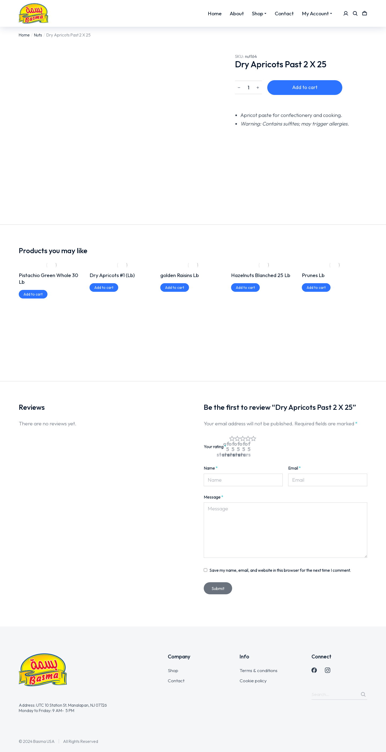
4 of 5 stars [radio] (248, 446)
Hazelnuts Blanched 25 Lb (260, 275)
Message (214, 497)
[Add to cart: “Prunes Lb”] (316, 287)
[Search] (363, 694)
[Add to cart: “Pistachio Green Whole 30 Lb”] (33, 294)
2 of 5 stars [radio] (237, 446)
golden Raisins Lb (179, 275)
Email (294, 468)
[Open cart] (364, 13)
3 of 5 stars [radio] (242, 446)
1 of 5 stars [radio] (232, 446)
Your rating (215, 446)
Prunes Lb (313, 275)
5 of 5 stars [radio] (253, 446)
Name (211, 468)
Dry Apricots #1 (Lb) (112, 275)
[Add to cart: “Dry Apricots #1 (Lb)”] (104, 287)
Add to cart (304, 87)
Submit (217, 588)
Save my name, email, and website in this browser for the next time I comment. (280, 570)
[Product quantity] (248, 87)
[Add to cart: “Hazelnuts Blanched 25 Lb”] (245, 287)
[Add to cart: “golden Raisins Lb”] (174, 287)
